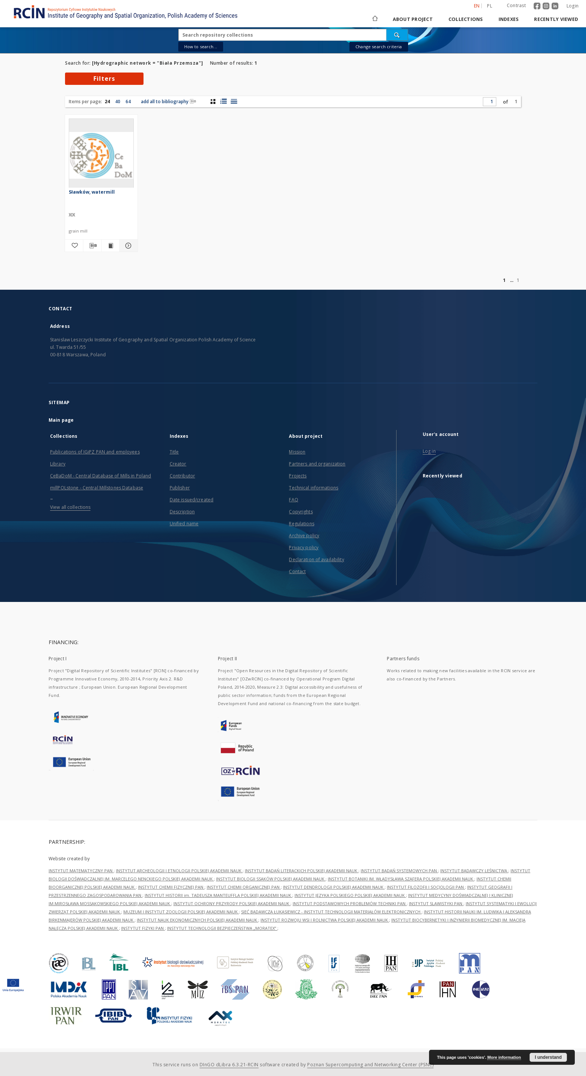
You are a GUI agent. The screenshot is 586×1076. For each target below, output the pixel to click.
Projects (297, 476)
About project (413, 19)
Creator (178, 464)
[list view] (233, 101)
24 (107, 101)
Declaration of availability (316, 559)
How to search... (200, 46)
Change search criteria (378, 46)
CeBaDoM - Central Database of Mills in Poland (100, 476)
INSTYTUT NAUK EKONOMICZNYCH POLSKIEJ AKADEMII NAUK (197, 920)
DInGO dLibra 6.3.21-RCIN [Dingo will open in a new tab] (229, 1064)
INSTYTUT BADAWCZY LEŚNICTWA (474, 870)
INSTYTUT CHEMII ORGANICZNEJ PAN (244, 887)
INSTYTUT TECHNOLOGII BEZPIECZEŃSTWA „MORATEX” (222, 928)
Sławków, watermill (92, 192)
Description (182, 511)
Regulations (301, 523)
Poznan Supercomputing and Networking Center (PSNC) (370, 1064)
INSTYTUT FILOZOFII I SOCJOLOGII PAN (426, 887)
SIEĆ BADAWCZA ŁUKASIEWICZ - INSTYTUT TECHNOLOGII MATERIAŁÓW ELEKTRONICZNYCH (331, 911)
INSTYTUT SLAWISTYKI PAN (436, 903)
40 (117, 101)
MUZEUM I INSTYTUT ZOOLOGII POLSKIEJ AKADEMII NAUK (181, 911)
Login (573, 6)
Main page (61, 420)
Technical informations (313, 488)
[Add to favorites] (74, 245)
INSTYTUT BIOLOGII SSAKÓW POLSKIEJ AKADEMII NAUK (271, 879)
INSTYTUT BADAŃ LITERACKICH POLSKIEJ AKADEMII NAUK (301, 870)
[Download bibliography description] (92, 245)
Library (57, 464)
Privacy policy (303, 547)
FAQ (293, 500)
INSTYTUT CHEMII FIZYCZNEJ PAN (171, 887)
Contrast (516, 5)
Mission (297, 452)
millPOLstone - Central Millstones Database (96, 488)
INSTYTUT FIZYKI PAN (143, 928)
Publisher (180, 488)
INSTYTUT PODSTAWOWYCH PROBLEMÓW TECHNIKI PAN (350, 903)
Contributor (182, 476)
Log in (429, 451)
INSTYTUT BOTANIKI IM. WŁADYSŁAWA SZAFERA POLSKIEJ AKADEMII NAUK (401, 879)
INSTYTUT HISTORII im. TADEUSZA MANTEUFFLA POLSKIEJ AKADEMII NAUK (218, 895)
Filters (104, 78)
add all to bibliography (168, 101)
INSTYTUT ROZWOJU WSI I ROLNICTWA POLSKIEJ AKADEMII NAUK (324, 920)
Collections (465, 19)
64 (128, 101)
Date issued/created (191, 500)
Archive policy (304, 535)
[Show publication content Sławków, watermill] (111, 245)
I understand (548, 1057)
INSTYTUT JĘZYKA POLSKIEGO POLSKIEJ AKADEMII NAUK (350, 895)
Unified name (184, 523)
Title (174, 452)
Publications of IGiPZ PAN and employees (95, 452)
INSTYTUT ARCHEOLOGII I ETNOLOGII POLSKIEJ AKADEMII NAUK (179, 870)
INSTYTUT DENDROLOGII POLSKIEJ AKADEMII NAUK (334, 887)
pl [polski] (489, 5)
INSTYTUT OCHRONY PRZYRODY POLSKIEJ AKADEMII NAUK (231, 903)
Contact (297, 571)
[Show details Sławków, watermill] (127, 245)
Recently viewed (556, 19)
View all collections (70, 507)
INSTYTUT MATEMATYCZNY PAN (81, 870)
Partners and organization (317, 464)
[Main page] (374, 19)
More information (504, 1057)
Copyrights (300, 511)
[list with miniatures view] (223, 101)
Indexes (509, 19)
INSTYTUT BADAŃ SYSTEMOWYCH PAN (399, 870)
